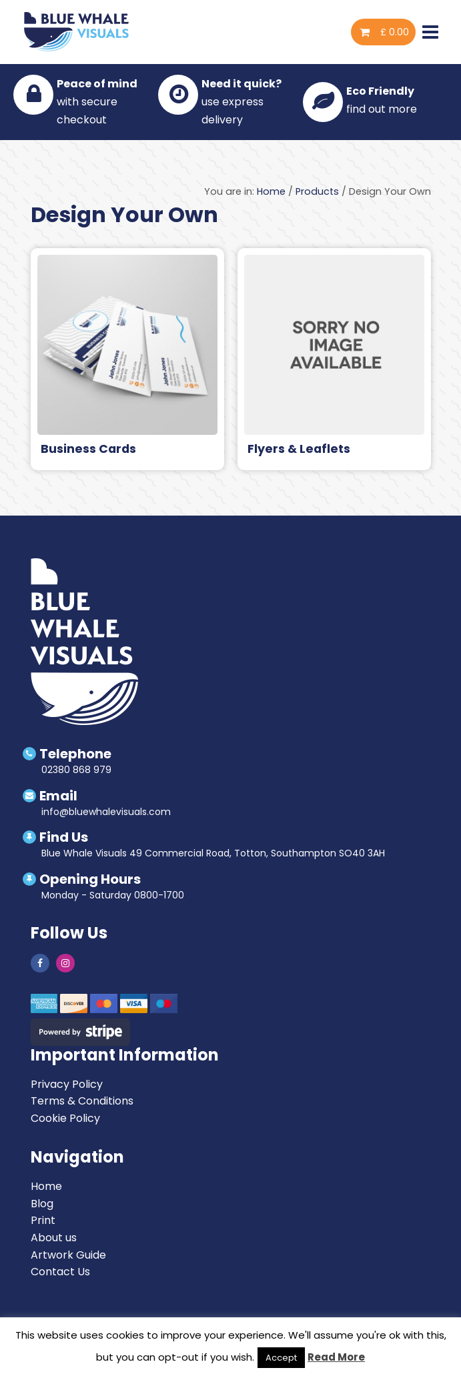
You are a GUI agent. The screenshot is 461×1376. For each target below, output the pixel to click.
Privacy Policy (67, 1084)
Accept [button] (281, 1357)
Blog (42, 1203)
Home (271, 191)
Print (43, 1220)
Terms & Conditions (82, 1101)
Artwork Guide (68, 1255)
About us (54, 1237)
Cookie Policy (65, 1118)
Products (317, 191)
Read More (336, 1357)
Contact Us (60, 1271)
